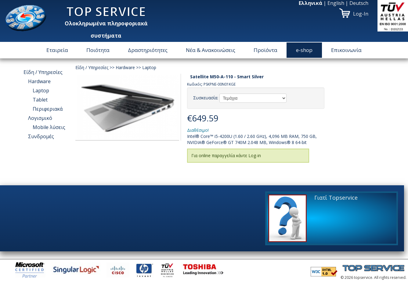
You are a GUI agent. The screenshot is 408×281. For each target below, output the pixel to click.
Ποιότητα (98, 50)
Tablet (40, 99)
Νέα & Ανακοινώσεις (210, 50)
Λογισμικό (40, 118)
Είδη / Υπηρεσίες (43, 72)
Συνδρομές (41, 136)
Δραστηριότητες (148, 50)
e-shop (304, 50)
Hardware (39, 81)
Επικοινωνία (346, 50)
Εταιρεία (57, 50)
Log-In (360, 14)
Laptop (41, 90)
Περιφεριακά (48, 108)
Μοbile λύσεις (49, 127)
